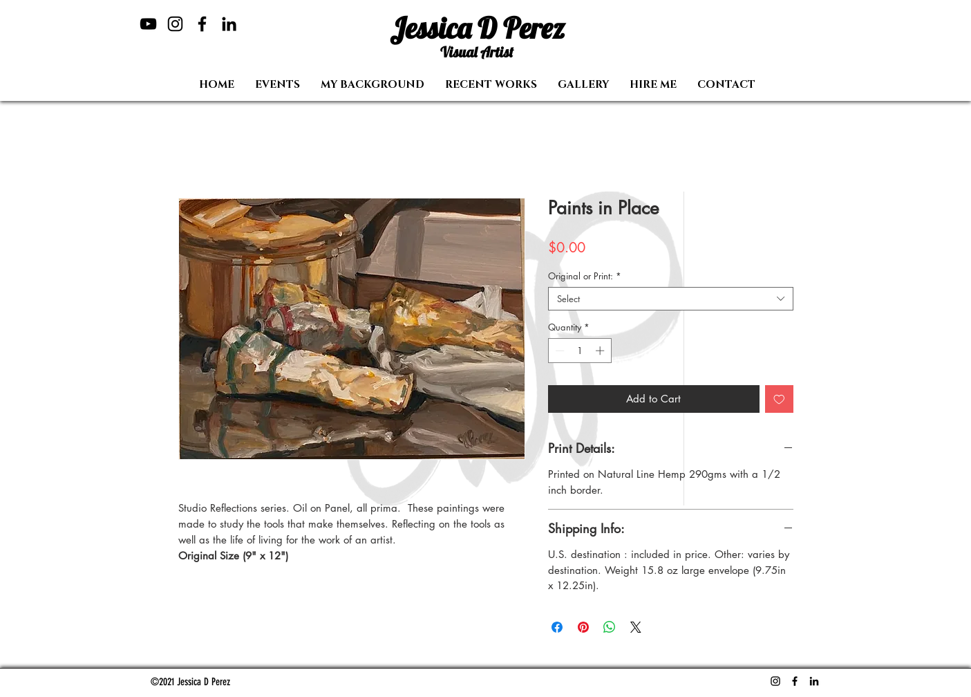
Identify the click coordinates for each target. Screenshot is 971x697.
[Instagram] (175, 24)
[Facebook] (202, 24)
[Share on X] (636, 627)
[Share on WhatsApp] (609, 627)
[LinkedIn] (229, 24)
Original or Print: (584, 275)
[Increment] (601, 350)
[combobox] (670, 298)
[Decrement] (558, 350)
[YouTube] (148, 24)
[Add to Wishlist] (779, 399)
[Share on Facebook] (557, 627)
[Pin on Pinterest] (583, 627)
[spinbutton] (579, 350)
